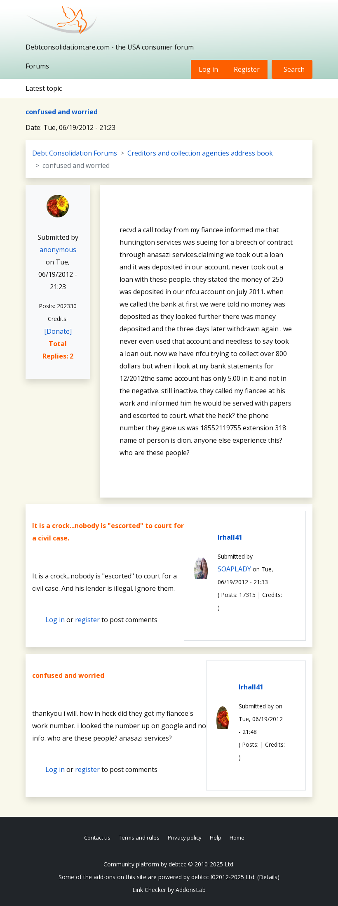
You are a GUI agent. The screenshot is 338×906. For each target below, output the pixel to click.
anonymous (58, 249)
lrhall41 (230, 537)
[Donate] (58, 331)
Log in (208, 69)
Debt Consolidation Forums (74, 153)
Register (247, 69)
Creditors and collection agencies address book (200, 153)
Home (237, 837)
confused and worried (62, 111)
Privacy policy (185, 837)
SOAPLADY (234, 568)
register (87, 619)
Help (215, 837)
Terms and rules (139, 837)
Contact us (97, 837)
